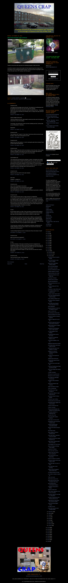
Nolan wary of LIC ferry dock (53, 419)
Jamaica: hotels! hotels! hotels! (54, 293)
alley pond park (14, 99)
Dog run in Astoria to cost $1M (54, 458)
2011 (48, 532)
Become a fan (48, 154)
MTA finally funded (51, 430)
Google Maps (50, 199)
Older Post (42, 263)
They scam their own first (53, 450)
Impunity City (48, 215)
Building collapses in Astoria (53, 271)
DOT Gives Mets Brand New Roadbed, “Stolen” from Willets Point (52, 117)
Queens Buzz (48, 218)
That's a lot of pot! (51, 477)
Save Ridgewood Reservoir (51, 173)
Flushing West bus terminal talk (54, 400)
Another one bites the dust (53, 405)
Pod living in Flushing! (52, 277)
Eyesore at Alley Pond (52, 489)
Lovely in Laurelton (51, 407)
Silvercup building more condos (54, 314)
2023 (48, 236)
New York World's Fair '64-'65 (51, 170)
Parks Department (27, 99)
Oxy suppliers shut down (53, 267)
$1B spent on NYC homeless (53, 375)
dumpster (21, 99)
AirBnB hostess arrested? (53, 279)
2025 (48, 233)
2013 (48, 529)
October (50, 255)
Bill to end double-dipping (53, 266)
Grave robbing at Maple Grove (54, 298)
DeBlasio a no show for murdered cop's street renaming (52, 352)
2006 (48, 541)
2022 (48, 238)
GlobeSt (47, 213)
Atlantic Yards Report (50, 204)
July (49, 515)
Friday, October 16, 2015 (17, 114)
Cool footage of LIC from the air (54, 444)
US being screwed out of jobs (53, 472)
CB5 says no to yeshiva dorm (53, 374)
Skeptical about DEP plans (53, 358)
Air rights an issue (51, 506)
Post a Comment (10, 262)
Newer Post (9, 263)
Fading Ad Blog (49, 209)
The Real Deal (48, 224)
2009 (48, 536)
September (50, 511)
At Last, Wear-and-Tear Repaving (52, 114)
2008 (48, 537)
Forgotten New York (50, 212)
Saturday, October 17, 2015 (17, 232)
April (49, 520)
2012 (48, 531)
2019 (48, 243)
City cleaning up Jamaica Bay (53, 312)
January (50, 525)
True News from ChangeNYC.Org (52, 174)
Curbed (47, 207)
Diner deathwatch (51, 306)
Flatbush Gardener (49, 210)
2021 (48, 240)
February (50, 523)
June (49, 516)
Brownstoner (48, 206)
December (50, 252)
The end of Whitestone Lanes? (54, 269)
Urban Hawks (48, 225)
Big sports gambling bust (53, 281)
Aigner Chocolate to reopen (53, 386)
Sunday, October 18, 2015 (17, 252)
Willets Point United (49, 176)
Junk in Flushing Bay (52, 388)
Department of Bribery (52, 449)
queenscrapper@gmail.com (34, 576)
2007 (48, 539)
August (49, 513)
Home (26, 263)
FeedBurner (56, 78)
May (49, 518)
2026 (48, 231)
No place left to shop (52, 415)
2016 (48, 249)
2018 (48, 245)
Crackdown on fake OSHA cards (54, 289)
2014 (48, 527)
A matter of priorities (52, 372)
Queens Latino (49, 220)
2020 (48, 242)
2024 (48, 235)
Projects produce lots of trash (53, 273)
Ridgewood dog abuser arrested (54, 343)
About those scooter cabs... (53, 478)
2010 (48, 534)
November (50, 253)
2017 (48, 247)
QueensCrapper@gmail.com (51, 67)
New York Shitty (49, 217)
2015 (48, 250)
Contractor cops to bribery (53, 399)
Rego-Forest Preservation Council (52, 171)
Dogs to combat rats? (52, 311)
